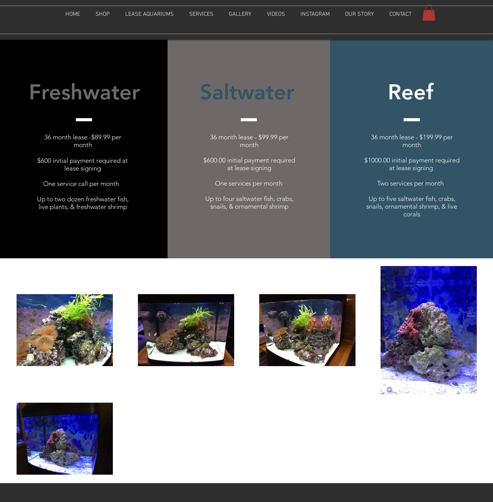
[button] (102, 14)
